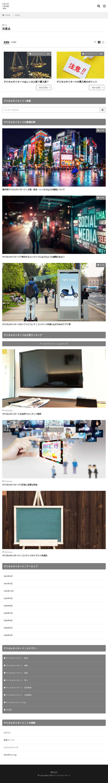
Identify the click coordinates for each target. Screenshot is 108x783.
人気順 (13, 42)
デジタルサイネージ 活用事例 (18, 695)
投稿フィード (9, 740)
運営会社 (54, 772)
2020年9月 (8, 598)
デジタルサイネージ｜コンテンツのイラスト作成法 (24, 555)
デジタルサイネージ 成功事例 (18, 687)
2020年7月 (8, 613)
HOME (7, 15)
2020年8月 (8, 606)
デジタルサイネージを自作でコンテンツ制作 (21, 414)
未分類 (102, 130)
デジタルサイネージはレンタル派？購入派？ (26, 81)
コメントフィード (11, 747)
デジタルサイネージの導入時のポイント (77, 81)
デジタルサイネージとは (16, 702)
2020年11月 (9, 591)
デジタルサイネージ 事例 (94, 54)
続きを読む (43, 87)
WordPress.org (10, 755)
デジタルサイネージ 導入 (17, 680)
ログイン (7, 732)
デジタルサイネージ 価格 (41, 54)
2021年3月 (8, 576)
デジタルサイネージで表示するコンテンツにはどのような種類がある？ (33, 257)
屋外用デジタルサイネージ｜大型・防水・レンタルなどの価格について (33, 189)
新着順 (6, 42)
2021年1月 (8, 583)
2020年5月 (8, 628)
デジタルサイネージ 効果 (17, 673)
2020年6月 (8, 620)
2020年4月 (8, 635)
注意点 (17, 15)
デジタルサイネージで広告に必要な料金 (19, 484)
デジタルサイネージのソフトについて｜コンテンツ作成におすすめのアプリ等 (36, 324)
